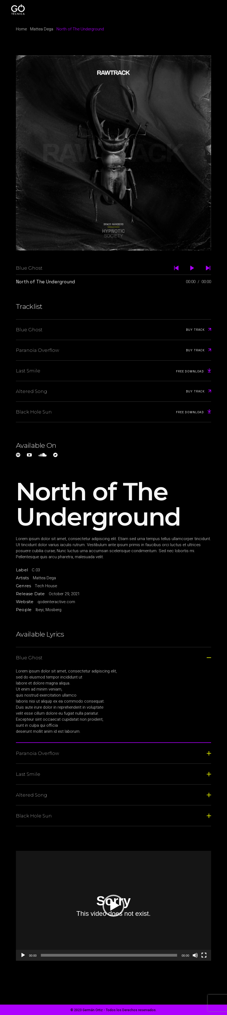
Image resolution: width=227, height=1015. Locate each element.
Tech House (46, 586)
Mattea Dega (44, 578)
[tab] (113, 657)
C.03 (36, 570)
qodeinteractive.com (56, 602)
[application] (113, 906)
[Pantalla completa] (204, 955)
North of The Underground (45, 281)
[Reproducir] (23, 955)
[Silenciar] (195, 955)
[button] (113, 906)
